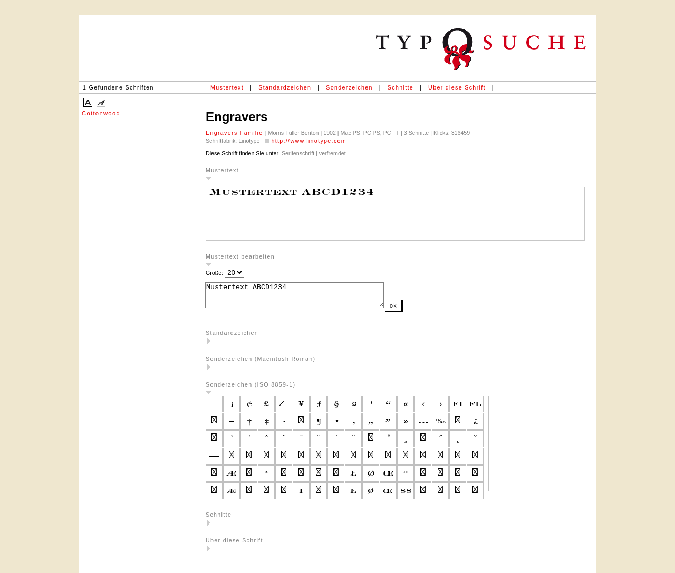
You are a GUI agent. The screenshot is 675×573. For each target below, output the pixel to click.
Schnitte (400, 87)
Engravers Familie (235, 133)
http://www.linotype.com (308, 140)
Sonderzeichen (349, 87)
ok (414, 310)
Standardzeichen (284, 87)
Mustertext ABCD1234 (305, 297)
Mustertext (227, 87)
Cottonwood (101, 113)
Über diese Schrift (457, 87)
